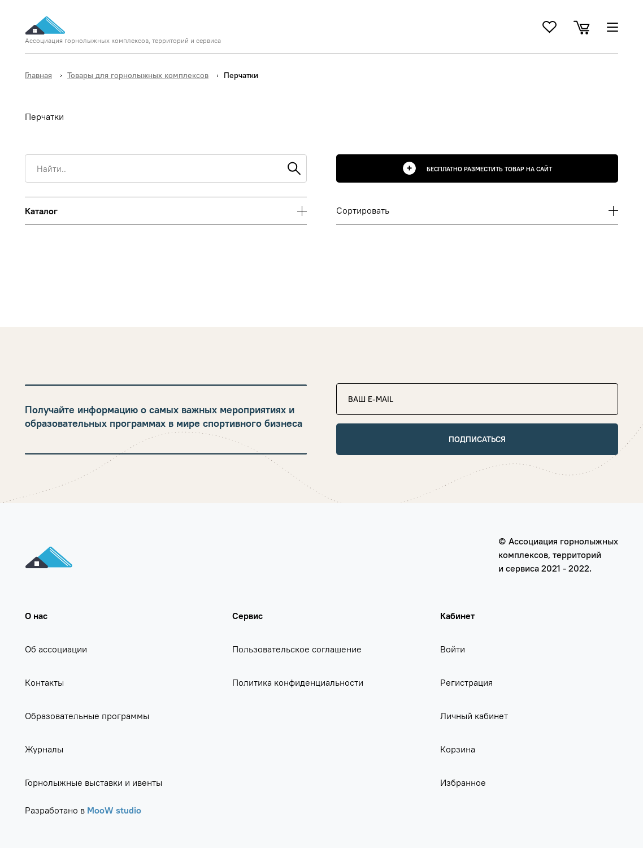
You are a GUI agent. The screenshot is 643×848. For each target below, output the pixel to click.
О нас (36, 615)
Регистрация (466, 682)
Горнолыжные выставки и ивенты (93, 782)
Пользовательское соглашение (297, 649)
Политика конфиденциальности (297, 682)
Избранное (463, 782)
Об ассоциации (56, 649)
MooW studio (114, 810)
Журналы (44, 749)
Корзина (457, 749)
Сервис (247, 615)
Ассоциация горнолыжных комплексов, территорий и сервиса (123, 41)
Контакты (44, 682)
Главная (38, 75)
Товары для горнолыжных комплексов (137, 75)
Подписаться (477, 439)
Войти (452, 649)
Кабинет (457, 615)
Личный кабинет (474, 715)
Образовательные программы (87, 715)
